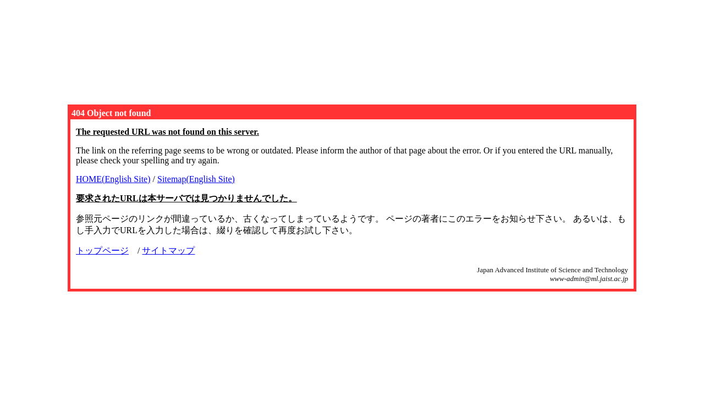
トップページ (102, 250)
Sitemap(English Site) (196, 179)
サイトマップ (168, 250)
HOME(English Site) (113, 179)
